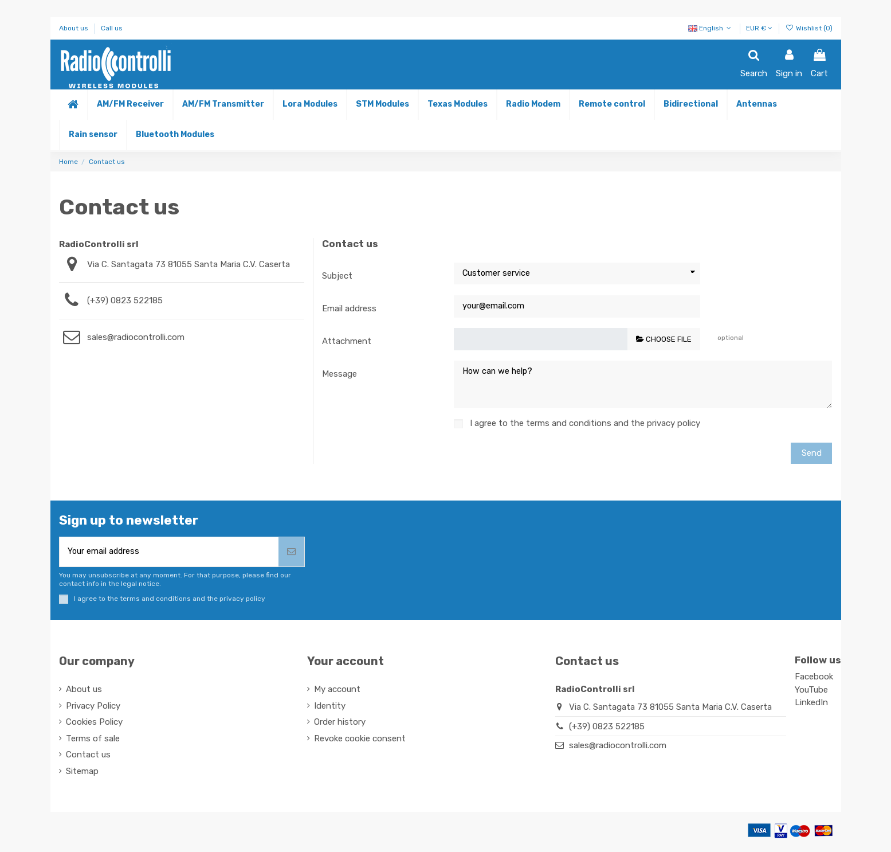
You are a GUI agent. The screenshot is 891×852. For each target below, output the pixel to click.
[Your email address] (169, 553)
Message (339, 374)
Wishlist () (808, 28)
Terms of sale (93, 741)
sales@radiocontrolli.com (136, 337)
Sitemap (82, 773)
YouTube (811, 692)
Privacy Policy (93, 708)
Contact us (88, 757)
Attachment (346, 341)
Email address (349, 308)
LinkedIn (811, 704)
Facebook (814, 679)
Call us (112, 28)
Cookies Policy (94, 724)
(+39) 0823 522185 (125, 300)
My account (337, 691)
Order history (340, 724)
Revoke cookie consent (360, 741)
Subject (337, 276)
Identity (330, 708)
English (710, 28)
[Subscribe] (291, 553)
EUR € (759, 28)
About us (74, 28)
